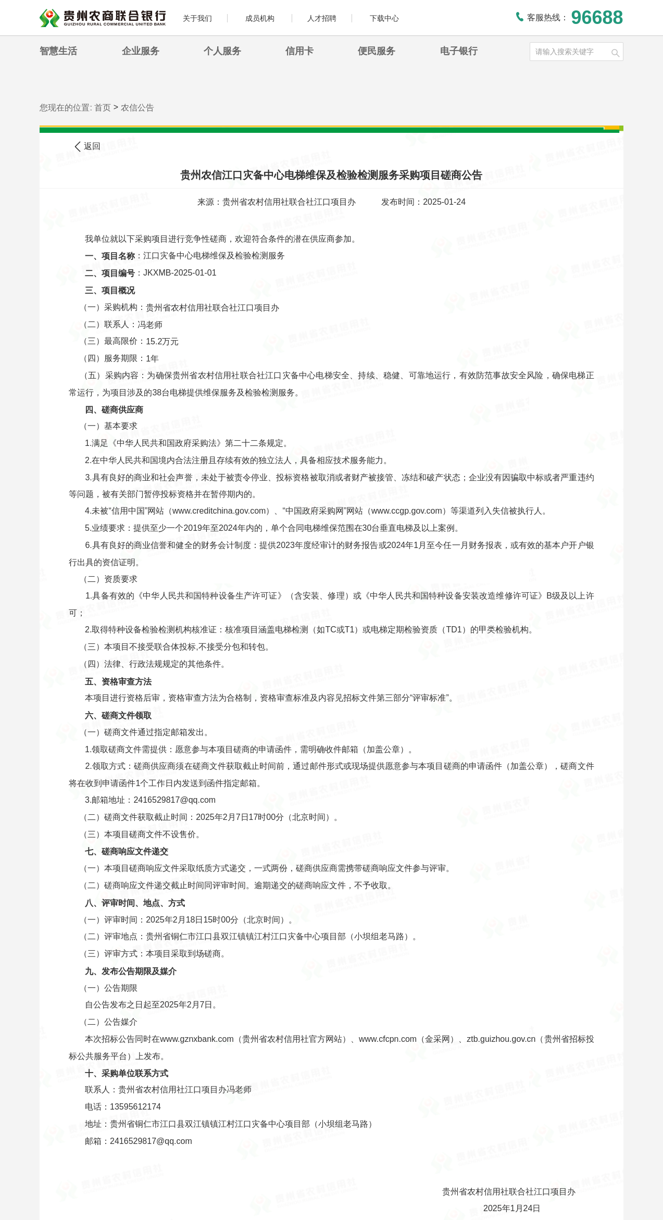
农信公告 (137, 107)
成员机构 (261, 18)
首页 (102, 107)
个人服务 (222, 51)
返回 (87, 146)
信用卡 (299, 51)
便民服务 (376, 51)
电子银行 (459, 51)
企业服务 (140, 51)
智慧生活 (58, 51)
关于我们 (197, 18)
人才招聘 (321, 18)
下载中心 (384, 18)
